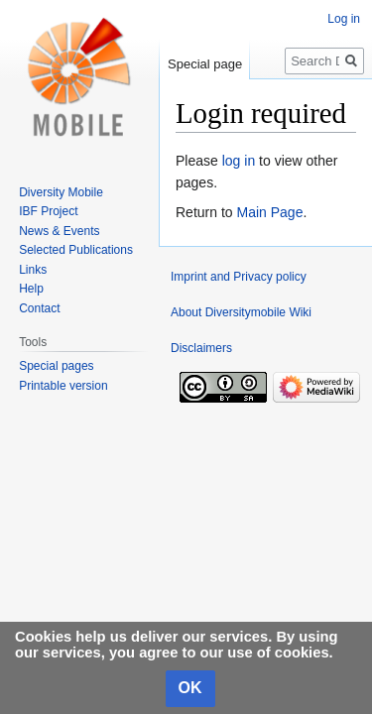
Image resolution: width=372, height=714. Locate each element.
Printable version (63, 386)
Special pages (56, 366)
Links (33, 270)
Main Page (269, 212)
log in (238, 161)
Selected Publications (76, 250)
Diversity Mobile (61, 192)
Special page (205, 64)
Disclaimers (201, 348)
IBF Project (48, 211)
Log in (343, 19)
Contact (39, 308)
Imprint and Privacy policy (239, 277)
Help (31, 289)
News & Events (59, 231)
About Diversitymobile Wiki (241, 312)
